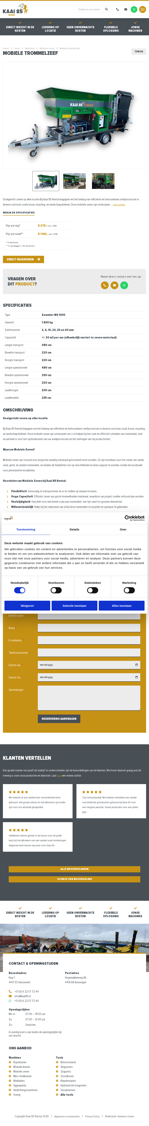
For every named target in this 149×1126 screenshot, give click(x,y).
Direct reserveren (23, 259)
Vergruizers (67, 1067)
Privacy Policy (92, 1116)
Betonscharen (68, 1062)
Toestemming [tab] (26, 529)
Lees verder (119, 204)
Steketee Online (126, 1116)
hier (59, 775)
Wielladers (19, 1081)
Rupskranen (19, 1062)
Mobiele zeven (21, 1071)
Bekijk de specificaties (19, 212)
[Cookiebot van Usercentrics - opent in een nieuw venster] (128, 518)
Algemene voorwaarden (66, 1116)
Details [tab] (74, 529)
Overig (16, 1094)
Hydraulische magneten (73, 1085)
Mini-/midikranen (22, 1076)
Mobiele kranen (21, 1067)
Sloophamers (68, 1090)
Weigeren (27, 605)
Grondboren (67, 1076)
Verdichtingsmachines (25, 1090)
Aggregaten (19, 1085)
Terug (138, 51)
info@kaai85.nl (20, 996)
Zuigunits (66, 1071)
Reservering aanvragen (59, 719)
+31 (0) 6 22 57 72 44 (24, 991)
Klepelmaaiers (68, 1081)
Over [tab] (123, 529)
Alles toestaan (122, 605)
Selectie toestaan (75, 605)
